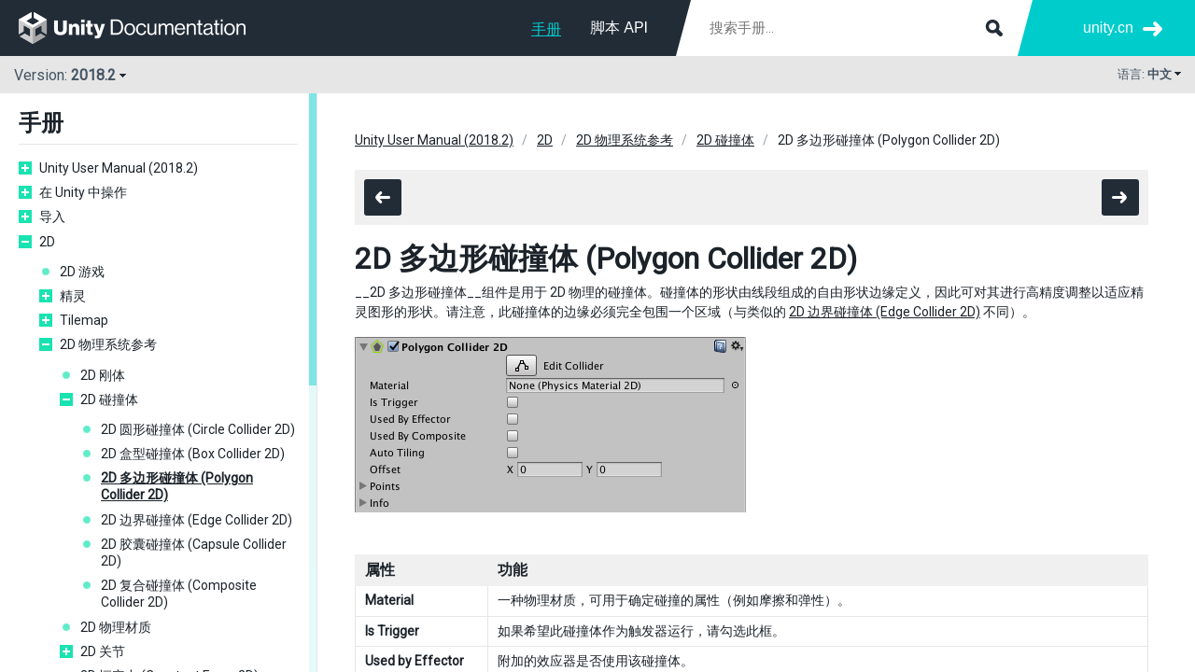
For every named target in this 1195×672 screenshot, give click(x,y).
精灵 (73, 295)
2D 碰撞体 (109, 399)
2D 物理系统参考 (108, 344)
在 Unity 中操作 (83, 192)
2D (47, 241)
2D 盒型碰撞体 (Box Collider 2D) (193, 453)
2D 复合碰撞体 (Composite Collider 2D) (179, 593)
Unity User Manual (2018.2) (118, 168)
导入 (52, 216)
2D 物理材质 (115, 627)
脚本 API (619, 27)
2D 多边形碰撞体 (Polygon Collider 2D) (177, 486)
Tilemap (84, 320)
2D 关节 (102, 651)
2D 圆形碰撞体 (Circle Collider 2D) (198, 429)
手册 (546, 29)
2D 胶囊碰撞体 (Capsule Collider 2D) (194, 552)
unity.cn (1108, 27)
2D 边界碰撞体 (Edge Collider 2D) (196, 519)
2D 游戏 (82, 271)
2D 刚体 (102, 375)
